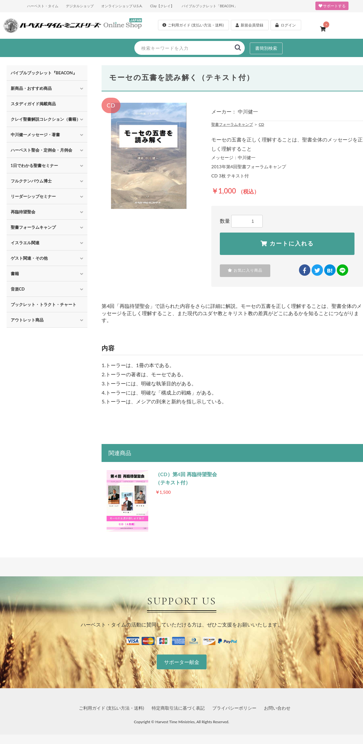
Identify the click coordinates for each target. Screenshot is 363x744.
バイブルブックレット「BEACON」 (209, 6)
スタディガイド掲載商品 (33, 103)
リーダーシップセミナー (33, 196)
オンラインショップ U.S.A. (122, 6)
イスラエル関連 (25, 242)
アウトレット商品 (27, 319)
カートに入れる (287, 243)
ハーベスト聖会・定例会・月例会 (41, 150)
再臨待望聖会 (23, 211)
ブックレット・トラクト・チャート (43, 304)
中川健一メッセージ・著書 (35, 134)
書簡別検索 (266, 48)
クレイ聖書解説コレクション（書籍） (45, 119)
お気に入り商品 (245, 270)
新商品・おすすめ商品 (31, 88)
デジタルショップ (80, 6)
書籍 (15, 273)
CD (261, 124)
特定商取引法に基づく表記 (178, 708)
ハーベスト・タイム (42, 6)
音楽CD (18, 288)
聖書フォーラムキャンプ (33, 227)
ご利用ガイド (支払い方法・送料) (111, 708)
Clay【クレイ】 (162, 6)
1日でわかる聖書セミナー (34, 165)
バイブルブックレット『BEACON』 (44, 72)
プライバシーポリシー (234, 708)
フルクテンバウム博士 (31, 180)
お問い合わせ (277, 708)
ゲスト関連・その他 (29, 258)
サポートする (332, 5)
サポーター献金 (181, 662)
